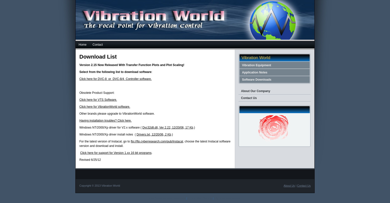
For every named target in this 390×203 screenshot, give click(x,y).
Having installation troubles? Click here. (105, 120)
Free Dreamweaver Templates (167, 198)
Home (83, 44)
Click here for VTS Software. (98, 100)
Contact (98, 44)
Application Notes (254, 72)
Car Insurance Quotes (227, 198)
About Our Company (255, 91)
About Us (289, 185)
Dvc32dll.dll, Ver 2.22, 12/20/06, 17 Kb (167, 127)
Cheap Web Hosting (200, 198)
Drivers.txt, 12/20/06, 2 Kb (154, 134)
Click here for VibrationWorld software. (104, 106)
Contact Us (249, 98)
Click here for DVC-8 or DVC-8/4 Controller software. (115, 79)
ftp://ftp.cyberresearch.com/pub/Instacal (157, 141)
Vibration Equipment (256, 65)
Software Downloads (256, 79)
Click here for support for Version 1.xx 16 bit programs (115, 153)
